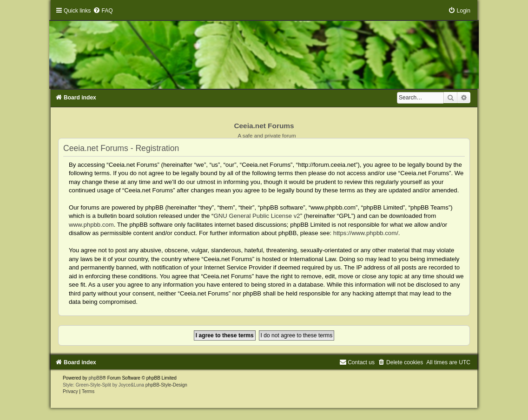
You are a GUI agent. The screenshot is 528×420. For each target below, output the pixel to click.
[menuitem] (102, 10)
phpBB (96, 378)
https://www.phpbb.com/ (365, 233)
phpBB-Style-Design (166, 384)
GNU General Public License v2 (257, 215)
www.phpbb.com (91, 224)
